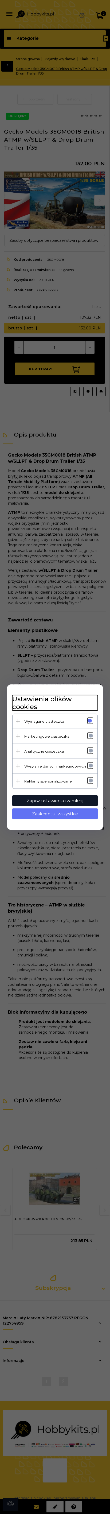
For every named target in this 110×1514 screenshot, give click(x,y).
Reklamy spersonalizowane (48, 781)
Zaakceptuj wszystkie (55, 813)
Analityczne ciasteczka (44, 751)
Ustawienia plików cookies (42, 702)
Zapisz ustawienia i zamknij (55, 800)
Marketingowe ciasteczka (46, 736)
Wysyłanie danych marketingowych (55, 766)
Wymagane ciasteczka (44, 721)
